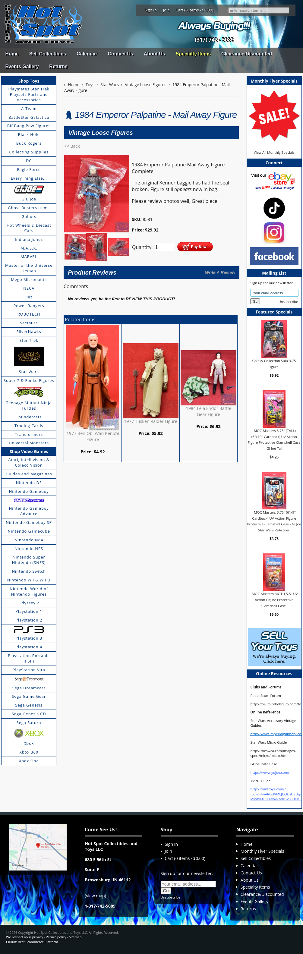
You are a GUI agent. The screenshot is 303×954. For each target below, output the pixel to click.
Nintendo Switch (29, 571)
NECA (28, 288)
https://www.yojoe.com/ (269, 772)
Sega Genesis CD (29, 713)
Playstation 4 (28, 647)
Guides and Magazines (29, 474)
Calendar (87, 53)
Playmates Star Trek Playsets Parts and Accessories (28, 94)
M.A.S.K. (29, 248)
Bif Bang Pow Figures (29, 125)
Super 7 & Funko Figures (29, 380)
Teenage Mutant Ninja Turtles (29, 405)
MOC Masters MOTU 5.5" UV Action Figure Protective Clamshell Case (275, 599)
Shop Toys (28, 81)
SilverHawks (29, 331)
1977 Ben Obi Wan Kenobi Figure (93, 436)
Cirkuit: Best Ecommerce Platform (32, 942)
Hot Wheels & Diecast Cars (29, 227)
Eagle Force (29, 169)
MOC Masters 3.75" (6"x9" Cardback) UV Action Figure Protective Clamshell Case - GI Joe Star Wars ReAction (274, 521)
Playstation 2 (28, 620)
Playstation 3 (28, 638)
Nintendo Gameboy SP (29, 522)
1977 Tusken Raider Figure (150, 421)
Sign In (151, 10)
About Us (154, 53)
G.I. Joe (28, 199)
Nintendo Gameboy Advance (29, 510)
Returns (58, 66)
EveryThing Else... (29, 178)
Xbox (29, 743)
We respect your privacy (24, 937)
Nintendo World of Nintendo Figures (29, 591)
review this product (150, 299)
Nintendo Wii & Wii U (29, 580)
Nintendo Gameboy (29, 491)
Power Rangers (29, 305)
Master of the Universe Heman (28, 268)
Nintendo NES (28, 548)
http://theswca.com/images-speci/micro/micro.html (273, 753)
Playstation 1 (28, 611)
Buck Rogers (29, 143)
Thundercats (29, 417)
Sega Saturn (29, 722)
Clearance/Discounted (246, 53)
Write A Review (220, 272)
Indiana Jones (29, 239)
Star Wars (29, 371)
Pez (29, 297)
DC (29, 160)
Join (166, 10)
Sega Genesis (29, 705)
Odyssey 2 (28, 603)
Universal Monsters (29, 443)
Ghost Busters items (29, 207)
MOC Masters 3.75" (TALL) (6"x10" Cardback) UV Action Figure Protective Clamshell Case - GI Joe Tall (274, 439)
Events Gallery (22, 66)
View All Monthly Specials (274, 152)
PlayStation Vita (29, 669)
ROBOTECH (28, 314)
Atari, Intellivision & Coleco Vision (28, 462)
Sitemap (75, 937)
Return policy (56, 937)
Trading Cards (28, 425)
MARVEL (29, 256)
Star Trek (29, 340)
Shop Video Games (29, 451)
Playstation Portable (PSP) (29, 658)
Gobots (28, 216)
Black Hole (29, 134)
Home (11, 53)
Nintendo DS (29, 482)
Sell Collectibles (47, 53)
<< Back (72, 146)
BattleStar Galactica (28, 117)
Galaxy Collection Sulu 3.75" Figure (275, 363)
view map (95, 896)
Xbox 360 (28, 752)
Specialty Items (193, 53)
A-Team (28, 108)
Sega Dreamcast (29, 688)
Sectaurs (29, 323)
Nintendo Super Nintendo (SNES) (29, 559)
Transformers (29, 434)
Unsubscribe (288, 301)
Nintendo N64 (28, 540)
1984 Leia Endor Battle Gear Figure (208, 411)
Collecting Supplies (29, 152)
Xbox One (29, 761)
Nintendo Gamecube (29, 531)
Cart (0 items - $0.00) (194, 10)
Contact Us (120, 53)
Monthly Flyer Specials (262, 851)
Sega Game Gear (29, 696)
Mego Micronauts (29, 279)
